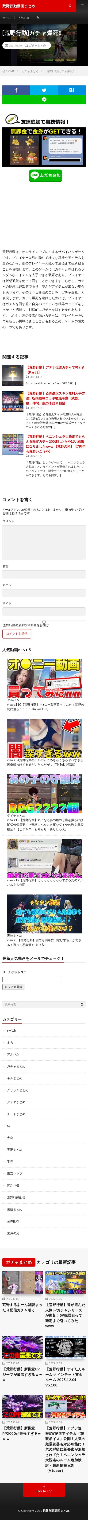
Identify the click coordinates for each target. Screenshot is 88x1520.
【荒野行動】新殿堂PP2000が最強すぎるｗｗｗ (21, 1433)
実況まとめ (14, 1149)
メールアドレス (14, 972)
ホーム (6, 18)
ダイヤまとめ (16, 815)
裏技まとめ (14, 935)
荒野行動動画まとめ (56, 1510)
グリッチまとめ (17, 1090)
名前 (5, 566)
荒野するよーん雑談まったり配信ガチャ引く (22, 1307)
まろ (10, 1042)
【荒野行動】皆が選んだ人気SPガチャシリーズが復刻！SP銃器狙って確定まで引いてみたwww (65, 1315)
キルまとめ (14, 1078)
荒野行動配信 (16, 1197)
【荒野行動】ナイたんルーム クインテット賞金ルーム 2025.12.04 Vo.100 (65, 1377)
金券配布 (13, 1221)
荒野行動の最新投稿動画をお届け (44, 624)
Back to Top (44, 1491)
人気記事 (23, 18)
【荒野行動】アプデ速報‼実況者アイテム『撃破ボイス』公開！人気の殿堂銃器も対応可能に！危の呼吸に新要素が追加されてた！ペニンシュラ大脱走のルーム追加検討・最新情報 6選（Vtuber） (65, 1449)
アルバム (13, 700)
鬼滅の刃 (13, 1233)
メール (6, 584)
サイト (6, 603)
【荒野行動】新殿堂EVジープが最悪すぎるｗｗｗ (22, 1374)
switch (11, 1030)
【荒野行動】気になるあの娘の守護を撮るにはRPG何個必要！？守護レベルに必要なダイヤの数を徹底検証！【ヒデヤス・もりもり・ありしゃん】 (45, 824)
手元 (10, 1161)
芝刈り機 (13, 1185)
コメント (8, 521)
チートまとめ (16, 1114)
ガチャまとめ (37, 45)
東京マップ (14, 1173)
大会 (10, 1138)
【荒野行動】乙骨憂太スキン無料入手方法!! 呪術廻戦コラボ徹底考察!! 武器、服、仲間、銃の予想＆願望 (55, 398)
